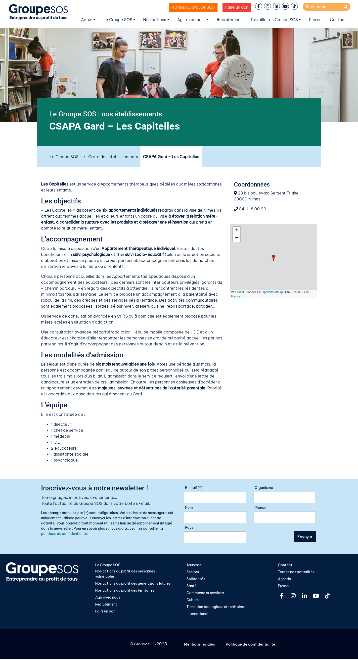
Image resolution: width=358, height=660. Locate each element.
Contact (338, 19)
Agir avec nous (191, 19)
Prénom (261, 507)
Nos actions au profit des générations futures (132, 584)
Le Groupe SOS (117, 19)
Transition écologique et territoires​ (215, 608)
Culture (192, 600)
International (197, 615)
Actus (86, 19)
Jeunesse (194, 565)
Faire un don (236, 7)
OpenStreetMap (272, 292)
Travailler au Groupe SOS (274, 19)
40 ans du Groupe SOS (193, 7)
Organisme (264, 487)
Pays (189, 527)
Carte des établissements (113, 156)
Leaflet (237, 292)
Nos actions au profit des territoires (124, 591)
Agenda (284, 579)
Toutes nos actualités (296, 572)
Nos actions (154, 19)
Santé (191, 586)
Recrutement (229, 19)
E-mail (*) (193, 487)
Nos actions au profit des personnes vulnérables (125, 574)
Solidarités (195, 579)
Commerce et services (205, 593)
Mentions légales (200, 645)
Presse (315, 19)
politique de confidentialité (64, 533)
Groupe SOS (144, 645)
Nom (189, 507)
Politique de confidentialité (252, 645)
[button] (273, 258)
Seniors (192, 572)
